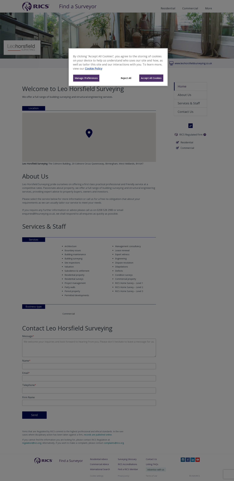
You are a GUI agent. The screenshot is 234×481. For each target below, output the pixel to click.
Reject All (126, 78)
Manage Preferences (86, 78)
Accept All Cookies (151, 78)
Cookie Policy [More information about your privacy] (93, 68)
